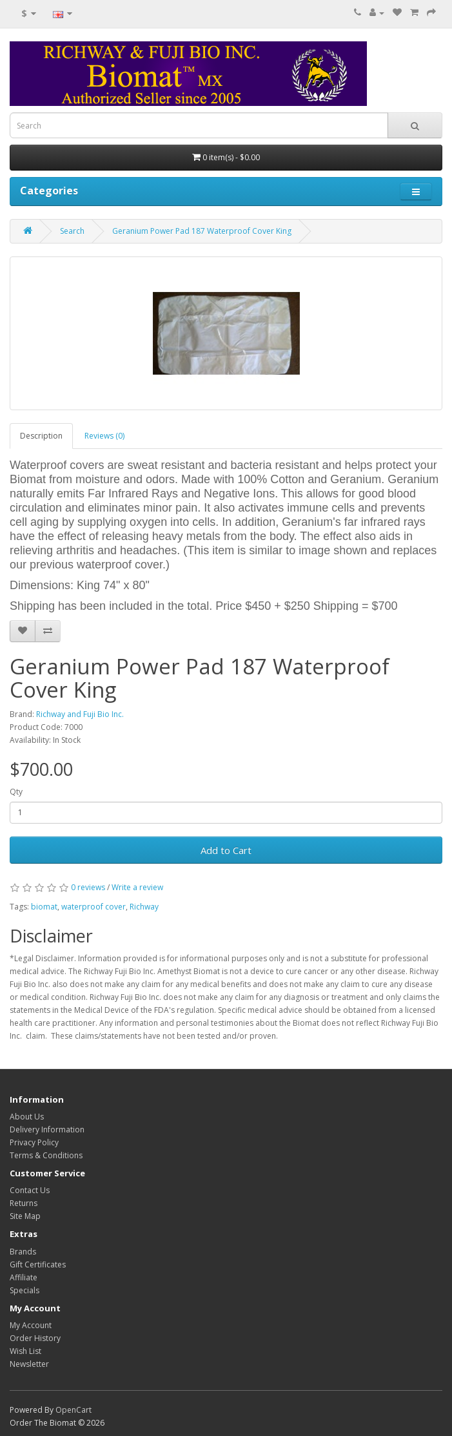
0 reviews (88, 887)
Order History (35, 1338)
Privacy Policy (34, 1142)
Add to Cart (226, 850)
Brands (23, 1251)
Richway (144, 906)
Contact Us (30, 1190)
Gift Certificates (38, 1264)
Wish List (25, 1351)
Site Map (25, 1216)
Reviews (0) (104, 435)
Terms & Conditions (46, 1155)
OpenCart (73, 1409)
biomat (44, 906)
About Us (27, 1116)
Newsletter (29, 1363)
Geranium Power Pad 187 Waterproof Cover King (201, 230)
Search (72, 230)
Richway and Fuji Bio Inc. (80, 714)
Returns (23, 1203)
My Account (31, 1325)
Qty (16, 791)
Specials (24, 1290)
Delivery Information (47, 1129)
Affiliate (23, 1277)
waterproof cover (93, 906)
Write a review (137, 887)
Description (41, 435)
